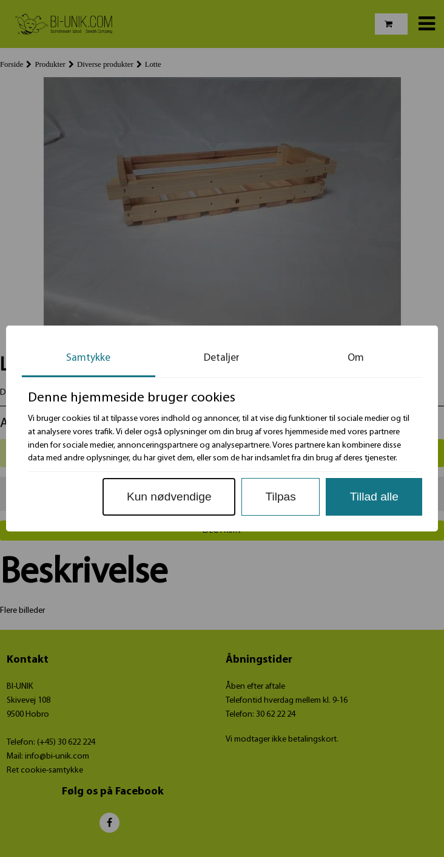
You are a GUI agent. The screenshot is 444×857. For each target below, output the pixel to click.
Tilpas (280, 496)
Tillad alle (374, 496)
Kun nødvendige (169, 496)
